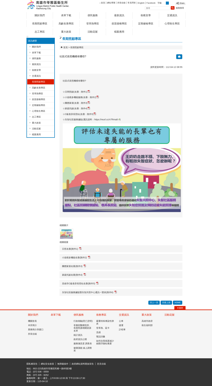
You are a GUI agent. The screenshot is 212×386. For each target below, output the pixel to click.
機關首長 (32, 321)
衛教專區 (101, 314)
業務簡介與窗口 (35, 329)
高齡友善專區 (66, 23)
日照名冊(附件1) (72, 248)
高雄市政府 (147, 321)
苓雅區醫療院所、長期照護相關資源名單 (82, 328)
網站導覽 (111, 3)
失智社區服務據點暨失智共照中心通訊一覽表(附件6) (89, 292)
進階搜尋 (180, 8)
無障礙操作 (62, 364)
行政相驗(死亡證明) (83, 321)
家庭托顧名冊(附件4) (74, 274)
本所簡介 (32, 325)
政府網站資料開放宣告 (83, 364)
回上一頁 (154, 302)
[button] (173, 8)
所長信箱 (121, 3)
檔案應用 (119, 31)
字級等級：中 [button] (167, 3)
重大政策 (66, 31)
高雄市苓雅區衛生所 (53, 5)
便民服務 (93, 15)
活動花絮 (93, 31)
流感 (98, 332)
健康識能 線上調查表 (83, 349)
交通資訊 (172, 15)
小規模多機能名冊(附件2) (76, 257)
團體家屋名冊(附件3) (74, 265)
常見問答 (132, 3)
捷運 (121, 325)
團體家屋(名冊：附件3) (77, 103)
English (141, 3)
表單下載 (66, 15)
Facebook (150, 3)
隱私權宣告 (31, 364)
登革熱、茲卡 (102, 328)
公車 (121, 321)
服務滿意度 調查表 (83, 343)
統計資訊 (78, 335)
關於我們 (40, 15)
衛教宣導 (146, 15)
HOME (178, 302)
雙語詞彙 (100, 336)
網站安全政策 (47, 364)
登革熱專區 (92, 23)
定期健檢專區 (145, 23)
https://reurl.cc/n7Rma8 (107, 119)
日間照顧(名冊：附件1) (77, 92)
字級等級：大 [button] (170, 3)
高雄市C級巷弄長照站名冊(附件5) (80, 283)
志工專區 (40, 31)
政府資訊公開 (80, 339)
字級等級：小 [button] (164, 3)
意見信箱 (101, 364)
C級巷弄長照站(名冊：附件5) (80, 114)
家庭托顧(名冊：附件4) (77, 108)
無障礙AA (174, 363)
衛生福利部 (147, 325)
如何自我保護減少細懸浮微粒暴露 (105, 342)
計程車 (122, 329)
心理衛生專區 (172, 23)
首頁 (103, 3)
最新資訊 (119, 15)
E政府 (158, 363)
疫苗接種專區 (119, 23)
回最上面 (166, 302)
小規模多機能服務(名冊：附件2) (82, 97)
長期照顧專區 (39, 23)
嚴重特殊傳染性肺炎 (105, 322)
